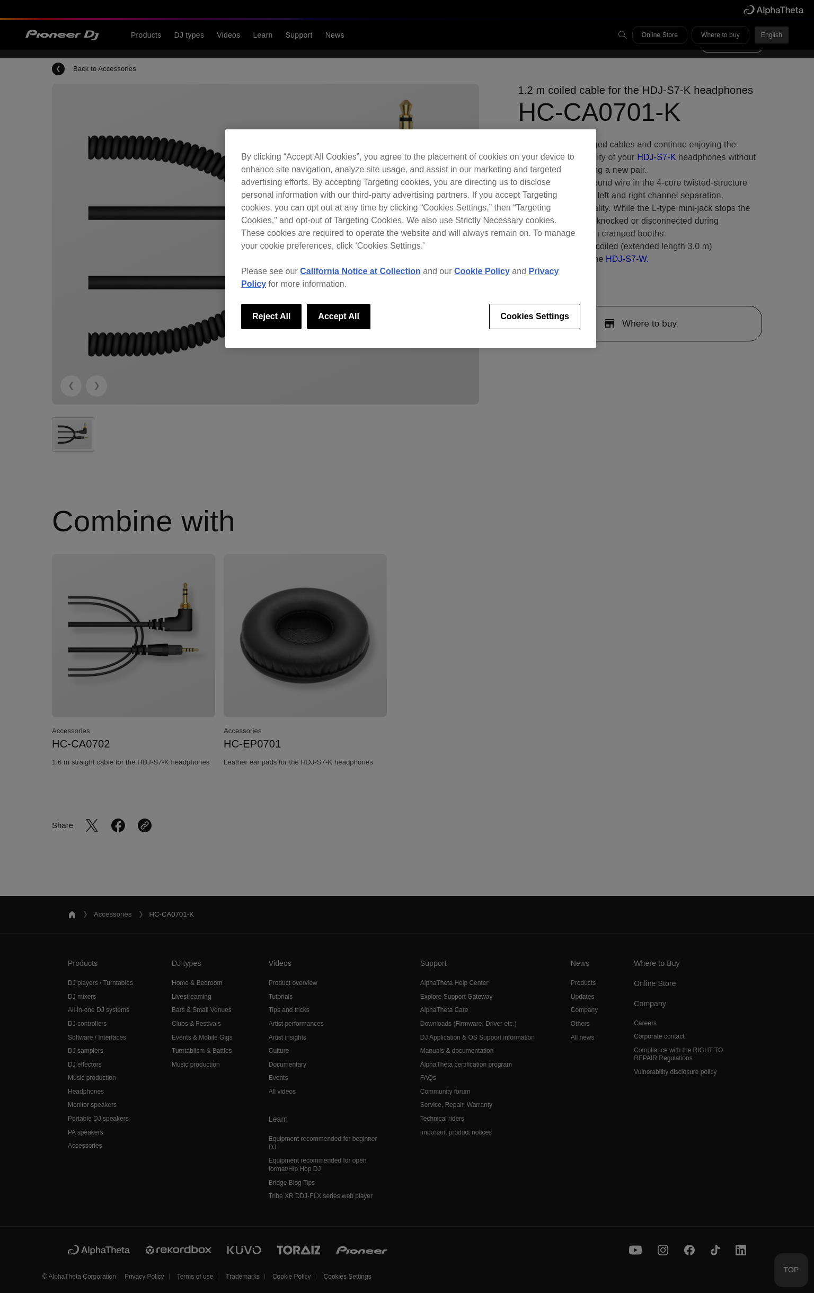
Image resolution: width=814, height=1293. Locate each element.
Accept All (338, 316)
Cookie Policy (482, 271)
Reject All (271, 316)
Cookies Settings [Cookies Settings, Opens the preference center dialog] (534, 316)
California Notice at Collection (360, 271)
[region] (410, 238)
